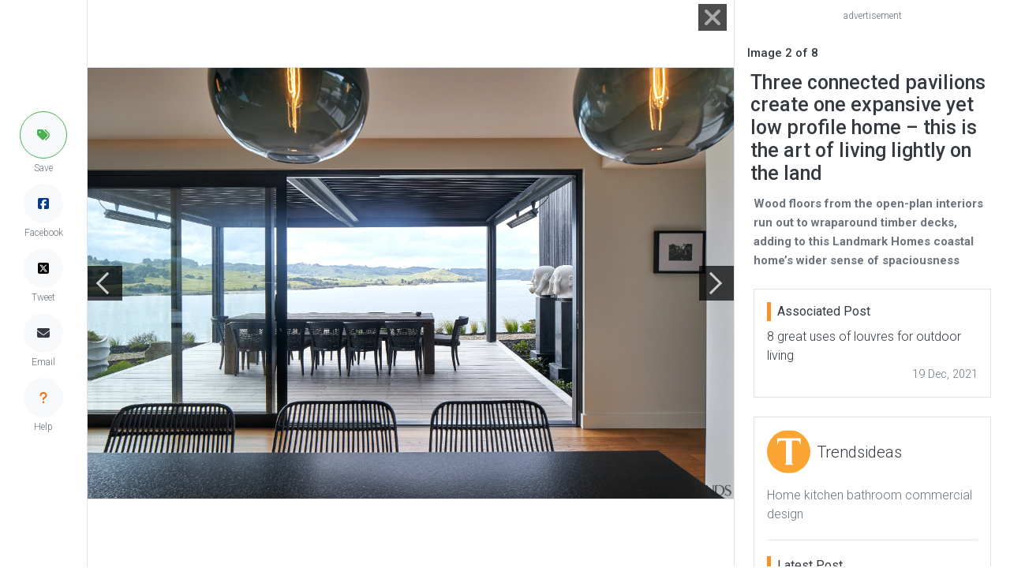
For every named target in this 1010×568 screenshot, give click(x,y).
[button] (43, 135)
